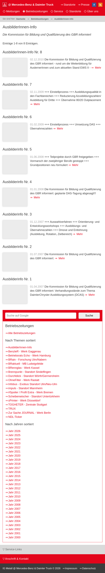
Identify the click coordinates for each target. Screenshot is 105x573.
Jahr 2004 (14, 521)
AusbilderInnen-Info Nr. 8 (22, 52)
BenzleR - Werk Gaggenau (24, 351)
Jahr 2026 (14, 431)
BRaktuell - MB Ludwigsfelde (25, 363)
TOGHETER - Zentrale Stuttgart (27, 404)
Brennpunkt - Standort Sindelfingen (29, 371)
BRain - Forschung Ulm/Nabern (27, 359)
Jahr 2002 (14, 529)
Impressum (71, 568)
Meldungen (13, 11)
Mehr (97, 67)
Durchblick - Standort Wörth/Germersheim (33, 376)
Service (58, 11)
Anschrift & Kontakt (16, 558)
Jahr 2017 (14, 467)
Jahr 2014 (14, 480)
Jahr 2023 (14, 443)
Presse (85, 4)
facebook (94, 4)
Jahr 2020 (14, 455)
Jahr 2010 (14, 496)
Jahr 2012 (14, 488)
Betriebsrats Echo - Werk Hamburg (29, 355)
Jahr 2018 (14, 463)
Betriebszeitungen (37, 11)
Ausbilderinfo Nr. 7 (17, 84)
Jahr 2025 (14, 435)
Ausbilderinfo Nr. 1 (17, 279)
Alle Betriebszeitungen (21, 333)
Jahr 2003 (14, 525)
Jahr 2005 (14, 516)
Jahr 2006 (14, 512)
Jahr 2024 (14, 439)
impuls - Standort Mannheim (25, 388)
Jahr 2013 (14, 484)
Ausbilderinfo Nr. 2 (17, 247)
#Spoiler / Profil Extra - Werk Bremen (30, 392)
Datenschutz (89, 568)
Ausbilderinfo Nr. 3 (17, 214)
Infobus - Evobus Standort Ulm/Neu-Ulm (32, 384)
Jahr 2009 (14, 500)
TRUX (12, 408)
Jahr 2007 (14, 508)
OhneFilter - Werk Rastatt (23, 380)
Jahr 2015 (14, 476)
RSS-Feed (100, 5)
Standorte (75, 11)
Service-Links (13, 549)
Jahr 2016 (14, 472)
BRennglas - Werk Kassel (23, 367)
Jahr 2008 (14, 504)
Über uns (92, 11)
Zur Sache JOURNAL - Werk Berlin (29, 412)
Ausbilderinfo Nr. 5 (17, 149)
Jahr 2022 (14, 447)
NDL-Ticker (15, 416)
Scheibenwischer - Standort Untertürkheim (34, 396)
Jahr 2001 (14, 533)
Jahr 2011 (14, 492)
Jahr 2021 (14, 451)
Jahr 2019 (14, 459)
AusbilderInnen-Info (20, 347)
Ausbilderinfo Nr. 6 (17, 117)
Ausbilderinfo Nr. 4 (17, 182)
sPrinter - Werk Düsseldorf (24, 400)
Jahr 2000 (14, 537)
